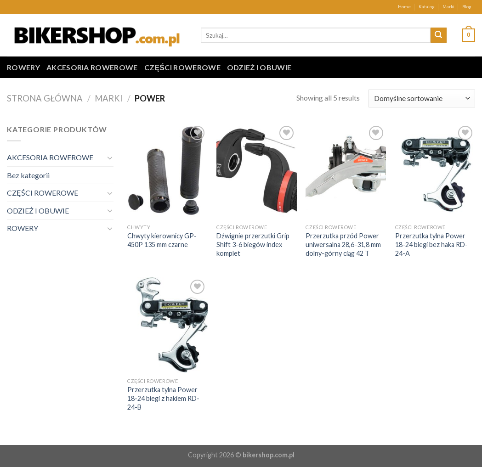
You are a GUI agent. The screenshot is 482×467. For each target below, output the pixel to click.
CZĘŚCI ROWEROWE (182, 67)
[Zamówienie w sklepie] (422, 98)
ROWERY (23, 67)
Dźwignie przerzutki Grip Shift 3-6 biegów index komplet (252, 244)
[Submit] (438, 35)
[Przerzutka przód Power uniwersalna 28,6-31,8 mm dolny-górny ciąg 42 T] (346, 171)
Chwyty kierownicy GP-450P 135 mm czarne (162, 240)
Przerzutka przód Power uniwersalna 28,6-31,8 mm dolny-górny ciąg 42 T (343, 244)
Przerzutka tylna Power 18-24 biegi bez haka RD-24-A (431, 244)
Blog (466, 6)
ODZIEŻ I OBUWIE (259, 67)
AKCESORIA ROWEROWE (92, 67)
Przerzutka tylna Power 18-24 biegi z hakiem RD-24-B (163, 398)
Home (404, 6)
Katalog (427, 6)
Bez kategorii (28, 175)
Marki (448, 6)
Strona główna (45, 98)
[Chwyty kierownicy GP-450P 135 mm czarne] (167, 171)
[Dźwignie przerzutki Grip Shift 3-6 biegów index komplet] (256, 171)
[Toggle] (110, 157)
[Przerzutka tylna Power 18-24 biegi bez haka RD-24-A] (435, 171)
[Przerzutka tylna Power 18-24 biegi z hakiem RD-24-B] (167, 325)
